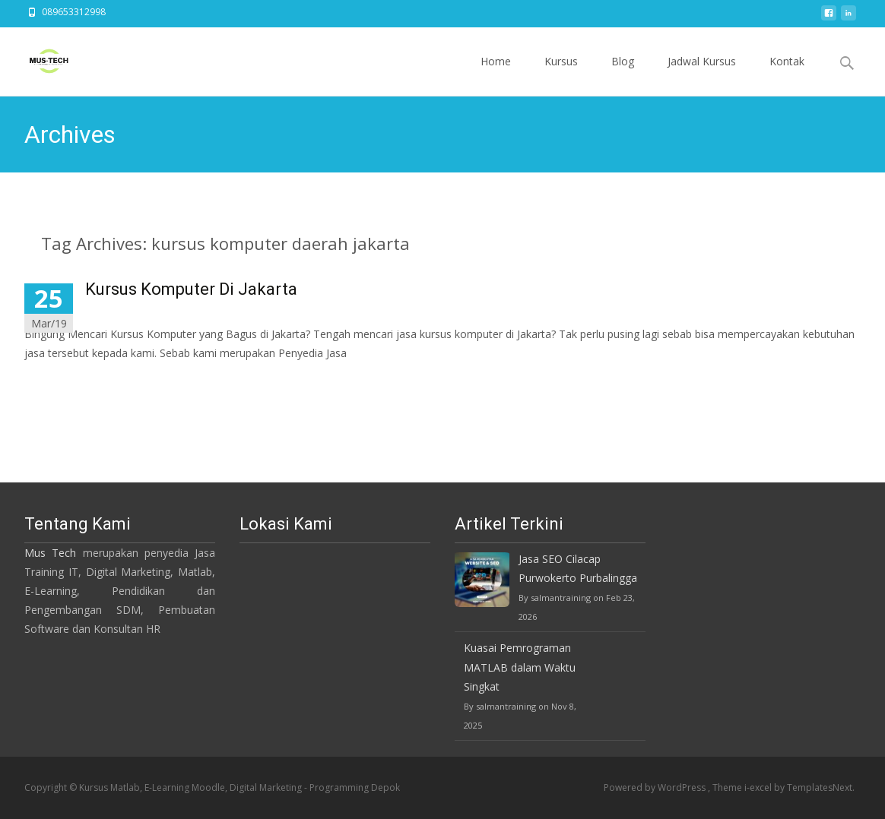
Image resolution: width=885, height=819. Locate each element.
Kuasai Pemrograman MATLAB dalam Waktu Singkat (520, 666)
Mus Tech (50, 552)
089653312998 (74, 11)
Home (496, 75)
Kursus (561, 75)
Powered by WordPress (656, 787)
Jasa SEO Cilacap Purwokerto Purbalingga (578, 568)
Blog (622, 75)
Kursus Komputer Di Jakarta (191, 289)
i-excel (759, 787)
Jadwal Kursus (702, 75)
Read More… (58, 381)
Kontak (786, 75)
